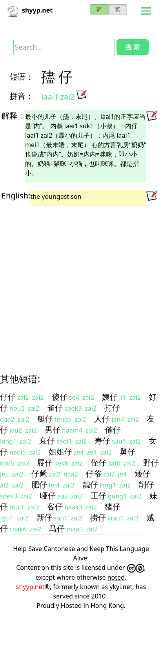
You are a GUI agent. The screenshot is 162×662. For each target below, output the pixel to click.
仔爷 (94, 473)
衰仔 (47, 440)
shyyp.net (30, 586)
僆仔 (113, 429)
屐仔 (45, 462)
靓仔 (90, 484)
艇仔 (45, 418)
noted (116, 577)
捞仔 (98, 517)
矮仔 (142, 473)
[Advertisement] (73, 282)
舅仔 (127, 451)
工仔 (98, 495)
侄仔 (98, 462)
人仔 (102, 418)
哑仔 (48, 495)
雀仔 (55, 407)
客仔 (55, 506)
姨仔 (110, 396)
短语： (21, 76)
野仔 (151, 462)
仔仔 (8, 396)
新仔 (44, 517)
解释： (13, 115)
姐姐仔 (60, 451)
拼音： (21, 96)
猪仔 (112, 506)
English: (16, 195)
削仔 (146, 484)
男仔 (52, 429)
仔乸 (39, 473)
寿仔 (102, 440)
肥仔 (39, 484)
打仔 (112, 407)
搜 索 (133, 47)
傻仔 (59, 396)
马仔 (57, 528)
